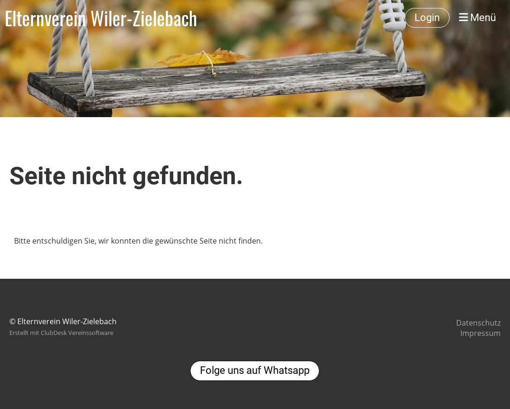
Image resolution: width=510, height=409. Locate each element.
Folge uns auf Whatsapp (255, 370)
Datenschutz (478, 323)
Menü (477, 17)
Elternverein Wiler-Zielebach (101, 18)
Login (427, 17)
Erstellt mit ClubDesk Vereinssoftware (61, 332)
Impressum (480, 333)
